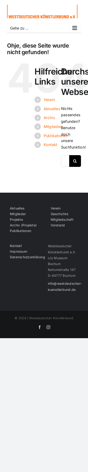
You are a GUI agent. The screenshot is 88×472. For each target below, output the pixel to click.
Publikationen (56, 135)
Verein (49, 99)
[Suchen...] (65, 161)
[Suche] (75, 161)
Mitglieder (53, 126)
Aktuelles (52, 108)
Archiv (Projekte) (23, 225)
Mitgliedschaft (62, 219)
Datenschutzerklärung (24, 257)
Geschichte (59, 214)
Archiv (49, 117)
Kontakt (50, 144)
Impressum (18, 251)
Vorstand (58, 225)
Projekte (16, 219)
